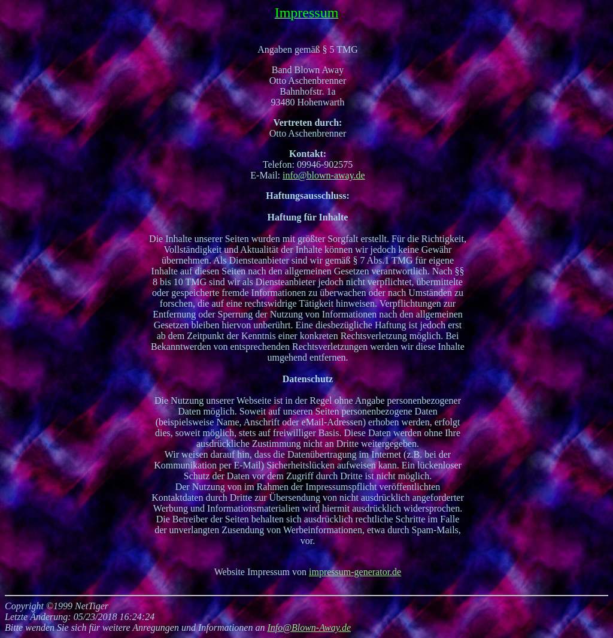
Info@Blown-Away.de (309, 627)
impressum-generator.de (355, 572)
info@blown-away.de (324, 175)
